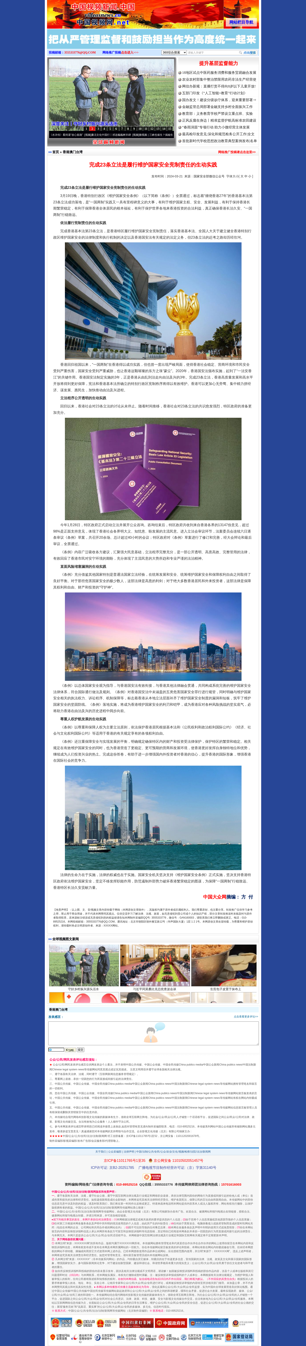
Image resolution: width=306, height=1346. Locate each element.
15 (169, 128)
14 (163, 128)
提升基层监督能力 (218, 63)
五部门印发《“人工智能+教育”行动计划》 (214, 93)
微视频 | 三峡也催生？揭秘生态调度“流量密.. (168, 134)
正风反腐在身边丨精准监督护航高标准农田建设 (219, 120)
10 (140, 128)
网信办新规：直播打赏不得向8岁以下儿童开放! (219, 86)
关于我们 (100, 1151)
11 (145, 128)
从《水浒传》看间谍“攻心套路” (68, 134)
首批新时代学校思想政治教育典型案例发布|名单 (219, 141)
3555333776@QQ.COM (80, 52)
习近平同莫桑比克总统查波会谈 (155, 993)
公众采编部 (114, 1151)
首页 (55, 152)
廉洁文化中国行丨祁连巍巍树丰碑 (114, 134)
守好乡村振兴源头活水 (84, 993)
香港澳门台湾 (73, 152)
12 (151, 128)
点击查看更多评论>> (246, 1016)
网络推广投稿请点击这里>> (237, 152)
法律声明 (129, 1151)
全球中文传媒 (83, 13)
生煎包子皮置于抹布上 (226, 993)
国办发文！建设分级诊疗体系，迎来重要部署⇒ (219, 100)
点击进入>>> (130, 52)
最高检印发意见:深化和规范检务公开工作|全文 (218, 134)
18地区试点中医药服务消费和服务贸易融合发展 (219, 72)
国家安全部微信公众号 (209, 176)
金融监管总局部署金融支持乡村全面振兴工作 (217, 107)
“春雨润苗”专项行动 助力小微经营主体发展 (216, 127)
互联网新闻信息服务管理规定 (117, 1074)
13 (157, 128)
